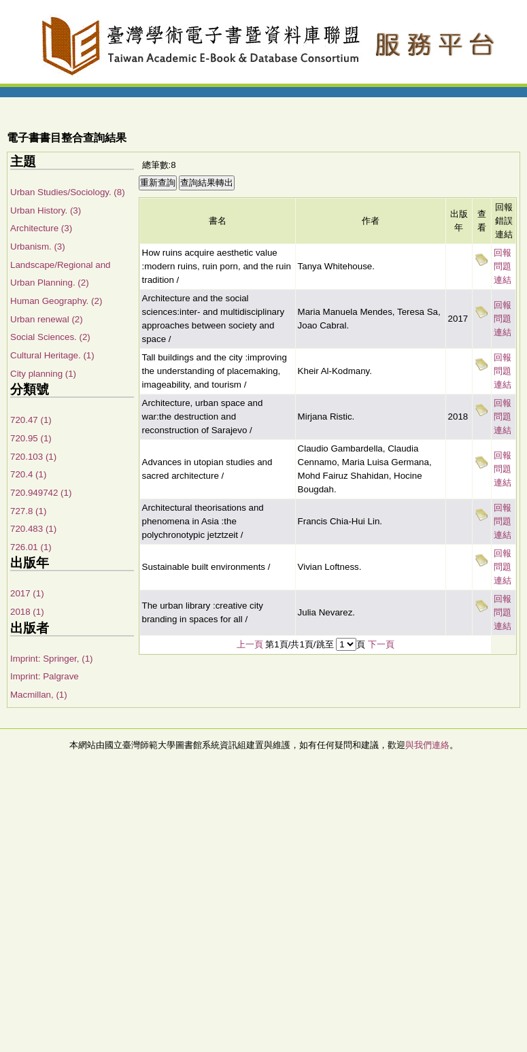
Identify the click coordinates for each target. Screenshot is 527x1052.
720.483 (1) (33, 529)
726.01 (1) (31, 547)
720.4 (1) (28, 474)
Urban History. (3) (45, 210)
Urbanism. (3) (37, 246)
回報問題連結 (502, 266)
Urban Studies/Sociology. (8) (67, 192)
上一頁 (250, 644)
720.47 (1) (31, 420)
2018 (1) (27, 612)
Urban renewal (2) (46, 319)
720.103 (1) (33, 457)
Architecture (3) (41, 228)
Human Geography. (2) (56, 301)
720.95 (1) (31, 438)
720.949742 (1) (40, 493)
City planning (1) (43, 374)
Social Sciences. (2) (50, 337)
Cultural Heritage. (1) (52, 355)
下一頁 (381, 644)
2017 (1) (27, 593)
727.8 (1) (28, 511)
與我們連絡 (427, 745)
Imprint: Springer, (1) (51, 659)
